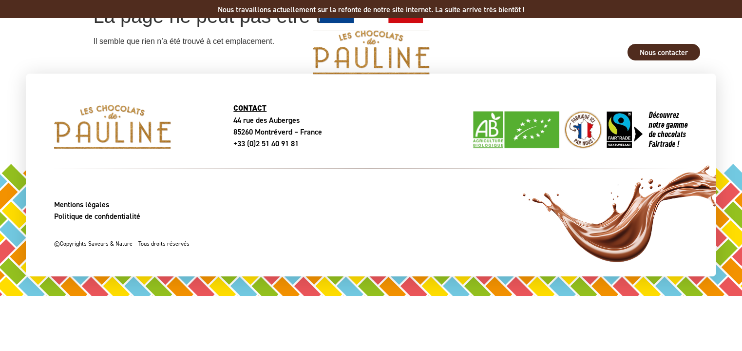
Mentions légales (81, 204)
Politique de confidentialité (97, 216)
